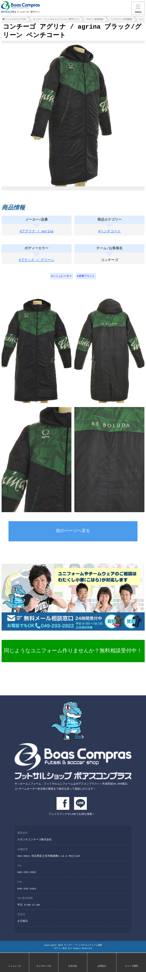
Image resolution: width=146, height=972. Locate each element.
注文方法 (72, 966)
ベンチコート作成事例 (121, 20)
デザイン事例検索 (94, 20)
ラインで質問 (131, 966)
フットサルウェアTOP (15, 20)
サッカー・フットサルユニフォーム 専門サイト (56, 20)
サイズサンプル (43, 966)
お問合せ (102, 966)
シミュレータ (14, 966)
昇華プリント (87, 278)
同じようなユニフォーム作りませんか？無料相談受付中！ (73, 652)
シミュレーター (62, 278)
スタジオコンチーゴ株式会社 (34, 840)
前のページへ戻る (73, 533)
